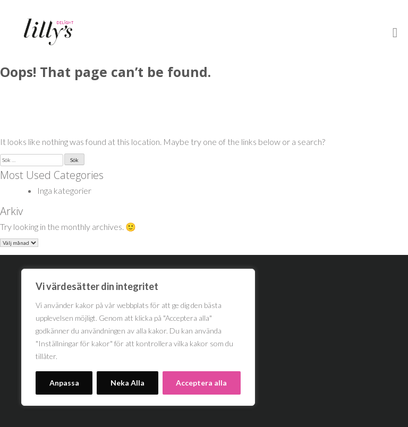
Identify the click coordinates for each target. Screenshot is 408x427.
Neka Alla (127, 382)
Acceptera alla (201, 382)
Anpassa (64, 382)
